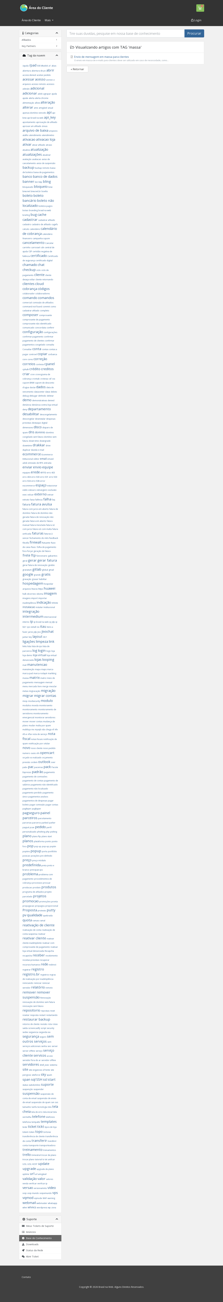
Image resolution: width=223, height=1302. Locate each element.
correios (29, 364)
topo (39, 1131)
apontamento (29, 122)
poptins (26, 851)
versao (28, 1187)
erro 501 (44, 477)
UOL (25, 1164)
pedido (40, 827)
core (25, 359)
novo (26, 747)
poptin (53, 846)
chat (41, 264)
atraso (49, 144)
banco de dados (45, 176)
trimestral (36, 1155)
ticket (32, 1126)
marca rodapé (40, 673)
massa (26, 678)
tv (43, 1159)
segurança (31, 1036)
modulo (47, 700)
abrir (50, 70)
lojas (38, 659)
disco (38, 427)
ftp (33, 555)
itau (43, 626)
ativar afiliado (38, 144)
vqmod (28, 1197)
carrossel (35, 247)
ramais (36, 920)
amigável (43, 107)
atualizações (32, 154)
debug (26, 395)
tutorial (38, 1159)
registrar (27, 969)
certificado (39, 255)
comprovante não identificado (37, 323)
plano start (47, 836)
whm (25, 1207)
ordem (34, 762)
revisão (43, 1024)
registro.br (31, 974)
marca (50, 669)
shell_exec (44, 1064)
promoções (45, 901)
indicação (44, 602)
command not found (32, 306)
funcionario (42, 555)
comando (30, 297)
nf (53, 729)
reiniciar (38, 983)
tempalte (36, 1122)
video (52, 1187)
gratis (46, 574)
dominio (40, 432)
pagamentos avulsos (38, 796)
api (49, 112)
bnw (50, 187)
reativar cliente (34, 938)
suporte (47, 1084)
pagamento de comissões (35, 776)
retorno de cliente (31, 1024)
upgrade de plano (45, 1169)
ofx (37, 753)
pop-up (45, 846)
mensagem (39, 682)
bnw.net (26, 191)
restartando (52, 1015)
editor (36, 458)
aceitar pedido (44, 75)
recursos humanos (31, 964)
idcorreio (31, 593)
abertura (27, 70)
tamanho (27, 1107)
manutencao (37, 664)
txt (46, 1159)
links (25, 646)
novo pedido (49, 748)
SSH (39, 1079)
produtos (48, 887)
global (45, 569)
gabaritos (52, 555)
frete (26, 555)
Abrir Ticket (30, 1256)
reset (52, 1010)
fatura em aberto (38, 521)
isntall (33, 627)
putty (51, 910)
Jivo (39, 632)
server (55, 1046)
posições (35, 855)
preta (44, 865)
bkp (40, 182)
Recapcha (49, 951)
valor (41, 1178)
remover (29, 992)
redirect (52, 964)
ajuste (25, 98)
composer (30, 315)
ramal (42, 920)
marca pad (28, 673)
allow (37, 102)
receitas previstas (31, 960)
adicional (37, 88)
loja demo (27, 655)
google (28, 574)
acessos (50, 84)
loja (53, 651)
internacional (50, 617)
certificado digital (44, 260)
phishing (41, 831)
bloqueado (28, 187)
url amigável (41, 1174)
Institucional (49, 607)
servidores (31, 1064)
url (32, 1173)
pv (24, 915)
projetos (39, 896)
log (34, 650)
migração (48, 690)
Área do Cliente (31, 20)
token (32, 1132)
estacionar (52, 485)
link (51, 641)
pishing (53, 831)
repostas (45, 1010)
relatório (38, 987)
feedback (53, 538)
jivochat (48, 631)
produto (37, 887)
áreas (44, 126)
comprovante (45, 315)
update (43, 1163)
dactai (33, 387)
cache (42, 214)
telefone (38, 1116)
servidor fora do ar (32, 1060)
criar (26, 374)
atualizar (47, 155)
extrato (26, 499)
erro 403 (51, 472)
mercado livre (35, 686)
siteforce (36, 1075)
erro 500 (35, 477)
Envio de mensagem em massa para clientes (135, 58)
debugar (33, 395)
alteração (48, 102)
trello (27, 1154)
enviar (27, 467)
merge (45, 686)
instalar (39, 607)
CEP (30, 251)
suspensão (31, 1093)
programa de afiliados (33, 891)
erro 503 (53, 477)
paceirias (38, 767)
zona (53, 1207)
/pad (32, 65)
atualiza (26, 149)
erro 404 (27, 477)
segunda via (44, 1032)
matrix (34, 677)
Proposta (30, 910)
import (34, 598)
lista (29, 646)
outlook (44, 761)
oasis (33, 753)
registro (37, 969)
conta (37, 349)
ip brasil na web (41, 622)
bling (47, 181)
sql (33, 1079)
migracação (34, 691)
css (53, 378)
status (25, 1085)
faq (53, 499)
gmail (51, 569)
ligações (29, 641)
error (42, 481)
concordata (40, 327)
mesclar (53, 686)
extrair (50, 494)
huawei (49, 588)
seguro (43, 1036)
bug (34, 214)
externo (40, 494)
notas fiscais (37, 739)
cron (32, 374)
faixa (32, 499)
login (42, 650)
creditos (47, 369)
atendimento (35, 135)
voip (25, 1193)
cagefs (55, 224)
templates (49, 1121)
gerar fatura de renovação (35, 565)
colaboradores (42, 293)
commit (46, 306)
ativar (27, 144)
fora (25, 551)
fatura (26, 504)
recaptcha (27, 955)
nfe (56, 729)
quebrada (48, 915)
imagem (50, 593)
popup (36, 851)
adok (40, 93)
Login (196, 20)
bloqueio (41, 186)
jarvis (30, 632)
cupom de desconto (44, 382)
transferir (39, 1140)
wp (49, 1207)
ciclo (38, 270)
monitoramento (30, 709)
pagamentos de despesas (35, 800)
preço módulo (39, 860)
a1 (50, 65)
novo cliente (37, 748)
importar (42, 598)
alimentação (28, 102)
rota (50, 1024)
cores (30, 359)
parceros (36, 822)
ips (28, 627)
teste (25, 1127)
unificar (51, 1159)
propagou (40, 905)
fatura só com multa (42, 529)
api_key (50, 117)
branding (33, 210)
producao (27, 887)
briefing (26, 215)
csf (50, 378)
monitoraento (45, 705)
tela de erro (37, 1112)
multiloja (27, 729)
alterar (28, 107)
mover (26, 721)
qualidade (34, 915)
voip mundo (33, 1193)
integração (31, 611)
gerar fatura (47, 560)
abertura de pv (39, 70)
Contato (26, 1277)
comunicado (28, 327)
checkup (29, 269)
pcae (32, 827)
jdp (35, 632)
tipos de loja (51, 1127)
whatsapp (52, 1203)
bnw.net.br (36, 191)
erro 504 (27, 481)
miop (25, 701)
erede (35, 472)
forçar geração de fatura (39, 551)
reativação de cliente (39, 925)
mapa (38, 669)
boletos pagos (45, 206)
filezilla (26, 542)
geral (25, 560)
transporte (34, 1145)
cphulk (26, 369)
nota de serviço (40, 734)
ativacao (29, 139)
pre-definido (46, 855)
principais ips (36, 869)
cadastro (27, 224)
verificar (33, 1183)
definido (42, 395)
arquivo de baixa (35, 130)
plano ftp (36, 836)
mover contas (35, 721)
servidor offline (48, 1060)
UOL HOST (32, 1164)
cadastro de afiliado (41, 224)
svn (52, 1102)
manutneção (28, 669)
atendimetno (48, 135)
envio (37, 467)
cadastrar (30, 219)
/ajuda (26, 65)
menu (25, 686)
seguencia (33, 1032)
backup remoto (42, 168)
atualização (39, 149)
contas (45, 349)
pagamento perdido (32, 792)
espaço (41, 485)
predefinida (32, 865)
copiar (42, 354)
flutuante (46, 542)
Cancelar (49, 243)
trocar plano (28, 1159)
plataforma (39, 841)
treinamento (33, 1149)
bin (36, 182)
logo (48, 651)
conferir (50, 327)
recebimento (52, 955)
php (48, 831)
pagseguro (31, 813)
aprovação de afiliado (46, 122)
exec (25, 494)
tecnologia (42, 1107)
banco (27, 176)
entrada (47, 463)
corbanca (52, 354)
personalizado (29, 831)
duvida (34, 449)
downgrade (45, 440)
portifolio (52, 851)
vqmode (38, 1198)
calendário (35, 229)
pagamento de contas (33, 780)
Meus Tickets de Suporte (38, 1226)
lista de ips (37, 646)
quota (27, 920)
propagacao (28, 905)
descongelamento (48, 414)
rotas (55, 1024)
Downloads (30, 1244)
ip (31, 621)
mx (32, 729)
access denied (29, 75)
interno (26, 622)
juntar (25, 637)
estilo (25, 490)
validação (30, 1178)
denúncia (27, 404)
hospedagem (33, 583)
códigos (44, 288)
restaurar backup (36, 1019)
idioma (40, 593)
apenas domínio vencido (34, 112)
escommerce (29, 485)
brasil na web (44, 210)
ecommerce (32, 454)
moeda (35, 705)
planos (28, 841)
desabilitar (31, 414)
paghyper (36, 808)
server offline (29, 1050)
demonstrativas (39, 400)
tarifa (34, 1107)
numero (26, 753)
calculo (26, 229)
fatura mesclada (38, 525)
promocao (31, 901)
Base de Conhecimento (37, 1238)
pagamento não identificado (44, 784)
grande (37, 574)
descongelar (28, 418)
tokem (26, 1132)
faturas (38, 533)
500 (39, 65)
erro (43, 472)
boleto (28, 195)
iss (38, 627)
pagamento (49, 772)
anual (50, 107)
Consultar (27, 349)
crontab (36, 378)
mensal (48, 682)
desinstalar (40, 418)
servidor (50, 1056)
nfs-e (25, 734)
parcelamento (44, 818)
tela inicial (48, 1112)
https (40, 588)
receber (39, 955)
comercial (27, 302)
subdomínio (34, 1085)
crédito (34, 369)
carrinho (27, 247)
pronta (54, 901)
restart (42, 1015)
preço (27, 860)
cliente (39, 274)
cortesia (40, 364)
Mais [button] (48, 20)
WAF (45, 1198)
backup (28, 167)
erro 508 (35, 481)
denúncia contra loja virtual (45, 404)
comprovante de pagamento (36, 319)
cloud (39, 283)
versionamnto (40, 1188)
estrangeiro (42, 490)
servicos (40, 1055)
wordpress (42, 1207)
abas (54, 65)
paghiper (27, 808)
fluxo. (33, 547)
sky (43, 1074)
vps (55, 1192)
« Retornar (77, 69)
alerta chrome (41, 98)
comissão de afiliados (43, 302)
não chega (47, 729)
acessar (28, 79)
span (26, 1079)
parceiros (30, 818)
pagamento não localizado (35, 788)
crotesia (44, 378)
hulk (24, 593)
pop (30, 846)
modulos (27, 705)
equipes (26, 472)
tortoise (47, 1132)
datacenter (39, 391)
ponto (48, 841)
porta (44, 851)
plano (27, 836)
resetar (26, 1015)
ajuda (54, 93)
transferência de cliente (34, 1136)
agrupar (47, 93)
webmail (29, 1202)
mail (25, 665)
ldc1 (45, 637)
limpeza (42, 641)
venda (25, 1183)
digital (44, 422)
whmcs (32, 1207)
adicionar (30, 93)
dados (41, 387)
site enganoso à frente (39, 1069)
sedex (25, 1032)
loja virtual (39, 655)
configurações (50, 332)
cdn (42, 247)
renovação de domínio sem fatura (39, 1002)
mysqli (38, 729)
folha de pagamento (46, 547)
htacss (35, 588)
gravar (35, 579)
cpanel (49, 364)
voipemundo (46, 1193)
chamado (30, 264)
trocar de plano (48, 1155)
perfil (49, 827)
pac (31, 766)
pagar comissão (37, 804)
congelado (40, 344)
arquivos (53, 130)
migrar (28, 695)
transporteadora (47, 1145)
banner (28, 181)
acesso (40, 79)
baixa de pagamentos (44, 172)
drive (48, 445)
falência (39, 499)
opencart (47, 752)
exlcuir (31, 494)
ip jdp (52, 622)
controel (33, 354)
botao (25, 210)
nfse (30, 734)
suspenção (28, 1089)
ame (36, 107)
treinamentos (49, 1150)
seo (49, 1046)
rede (44, 964)
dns (31, 432)
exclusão (52, 490)
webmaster (42, 1203)
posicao (26, 855)
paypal (26, 827)
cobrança (30, 288)
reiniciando (28, 983)
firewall (35, 542)
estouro (32, 490)
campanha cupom (41, 238)
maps (44, 669)
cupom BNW (28, 382)
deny (25, 409)
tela (50, 1107)
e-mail (41, 449)
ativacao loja (45, 139)
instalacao (29, 607)
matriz (43, 678)
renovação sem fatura (33, 1006)
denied (51, 400)
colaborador (29, 293)
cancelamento (34, 242)
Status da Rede (32, 1250)
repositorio (31, 1010)
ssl (45, 1079)
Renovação (45, 997)
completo (44, 310)
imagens (27, 598)
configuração (33, 332)
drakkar (39, 445)
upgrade (29, 1168)
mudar (32, 725)
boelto (45, 191)
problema (30, 874)
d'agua (26, 387)
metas (25, 691)
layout (37, 636)
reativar (41, 934)
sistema (53, 1064)
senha (44, 1046)
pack (47, 766)
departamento (39, 409)
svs (56, 1102)
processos (37, 882)
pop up (37, 846)
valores (49, 1179)
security (50, 1028)
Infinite (55, 602)
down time (34, 440)
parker (52, 822)
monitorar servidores (45, 717)
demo (27, 400)
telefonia (27, 1122)
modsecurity (34, 701)
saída (25, 1028)
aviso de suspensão (46, 163)
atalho (26, 135)
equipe (47, 467)
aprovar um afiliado (32, 126)
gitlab (36, 569)
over (53, 762)
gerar (32, 560)
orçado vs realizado (32, 757)
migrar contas (45, 695)
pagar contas (52, 804)
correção (40, 359)
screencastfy (34, 1028)
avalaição (27, 159)
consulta (50, 344)
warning (51, 1198)
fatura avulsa (41, 504)
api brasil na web (35, 117)
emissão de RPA (35, 463)
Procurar (194, 33)
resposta (34, 1015)
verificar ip (42, 1183)
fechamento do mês (39, 538)
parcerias (27, 822)
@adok (44, 65)
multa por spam (43, 725)
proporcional (51, 905)
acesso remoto (39, 84)
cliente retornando (44, 279)
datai (47, 391)
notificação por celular (39, 743)
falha (47, 499)
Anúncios (29, 1232)
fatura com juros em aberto (36, 509)
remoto (49, 987)
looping (48, 659)
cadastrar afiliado (46, 220)
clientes (29, 283)
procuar (47, 882)
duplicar (26, 449)
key (30, 637)
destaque (36, 422)
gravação (27, 579)
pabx (25, 767)
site (25, 1069)
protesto (42, 910)
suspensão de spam (41, 1102)
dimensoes (28, 427)
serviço (39, 1050)
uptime (26, 1174)
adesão (26, 88)
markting (52, 673)
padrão (37, 772)
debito (54, 391)
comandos (46, 297)
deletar (50, 395)
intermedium (33, 616)
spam (49, 1075)
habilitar (43, 579)
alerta (31, 98)
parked (45, 822)
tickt (40, 1126)
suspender (39, 1089)
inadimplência (29, 602)
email (43, 459)
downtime (27, 445)
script (43, 1028)
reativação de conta (32, 930)
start (52, 1079)
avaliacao (36, 159)
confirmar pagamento (33, 336)
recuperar (44, 960)
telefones (50, 1117)
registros (44, 974)
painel (45, 813)
